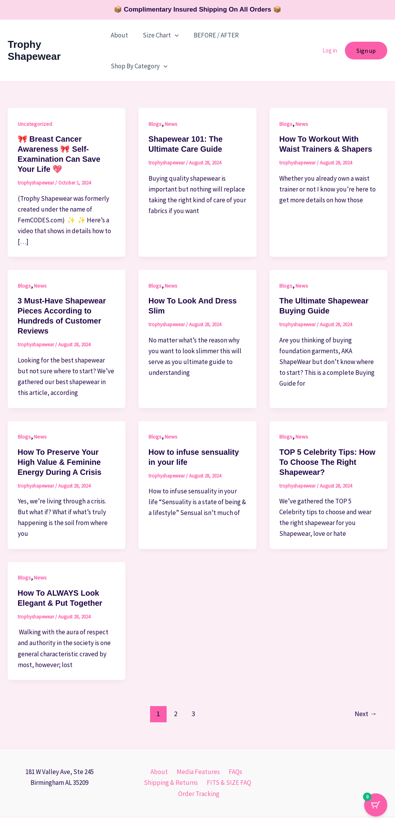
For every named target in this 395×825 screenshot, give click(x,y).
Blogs (155, 93)
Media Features (197, 741)
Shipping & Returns (172, 751)
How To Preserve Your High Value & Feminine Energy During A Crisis (59, 431)
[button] (173, 35)
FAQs (233, 741)
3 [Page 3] (193, 682)
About (119, 35)
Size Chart (159, 35)
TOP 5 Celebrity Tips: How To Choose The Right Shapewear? (327, 431)
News (171, 93)
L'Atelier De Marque (272, 806)
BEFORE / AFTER (213, 35)
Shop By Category (277, 35)
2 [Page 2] (175, 682)
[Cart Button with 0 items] (375, 805)
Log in (329, 35)
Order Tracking (199, 763)
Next (365, 682)
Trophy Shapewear (52, 35)
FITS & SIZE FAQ (228, 751)
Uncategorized (35, 93)
